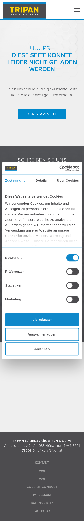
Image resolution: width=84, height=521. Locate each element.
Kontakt (42, 463)
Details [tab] (41, 180)
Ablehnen (42, 349)
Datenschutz (42, 503)
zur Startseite (42, 114)
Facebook (42, 511)
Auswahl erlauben (42, 334)
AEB (42, 471)
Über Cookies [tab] (68, 180)
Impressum (42, 495)
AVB (42, 479)
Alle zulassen (42, 319)
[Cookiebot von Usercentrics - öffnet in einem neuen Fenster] (60, 168)
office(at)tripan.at (49, 451)
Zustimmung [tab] (15, 180)
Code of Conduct (42, 487)
